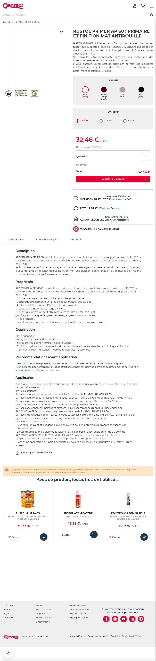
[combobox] (78, 15)
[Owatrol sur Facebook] (106, 619)
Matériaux (8, 618)
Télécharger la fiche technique (36, 395)
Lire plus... (107, 71)
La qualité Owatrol (77, 614)
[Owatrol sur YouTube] (123, 619)
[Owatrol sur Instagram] (115, 619)
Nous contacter (44, 610)
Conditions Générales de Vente (126, 636)
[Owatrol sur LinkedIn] (132, 619)
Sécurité (75, 182)
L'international (43, 622)
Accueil (6, 22)
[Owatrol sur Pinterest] (141, 619)
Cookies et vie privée (98, 636)
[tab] (16, 181)
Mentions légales (76, 636)
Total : (79, 114)
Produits (7, 610)
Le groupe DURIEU (78, 618)
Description (16, 182)
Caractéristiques (47, 182)
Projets (6, 614)
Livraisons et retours (78, 610)
